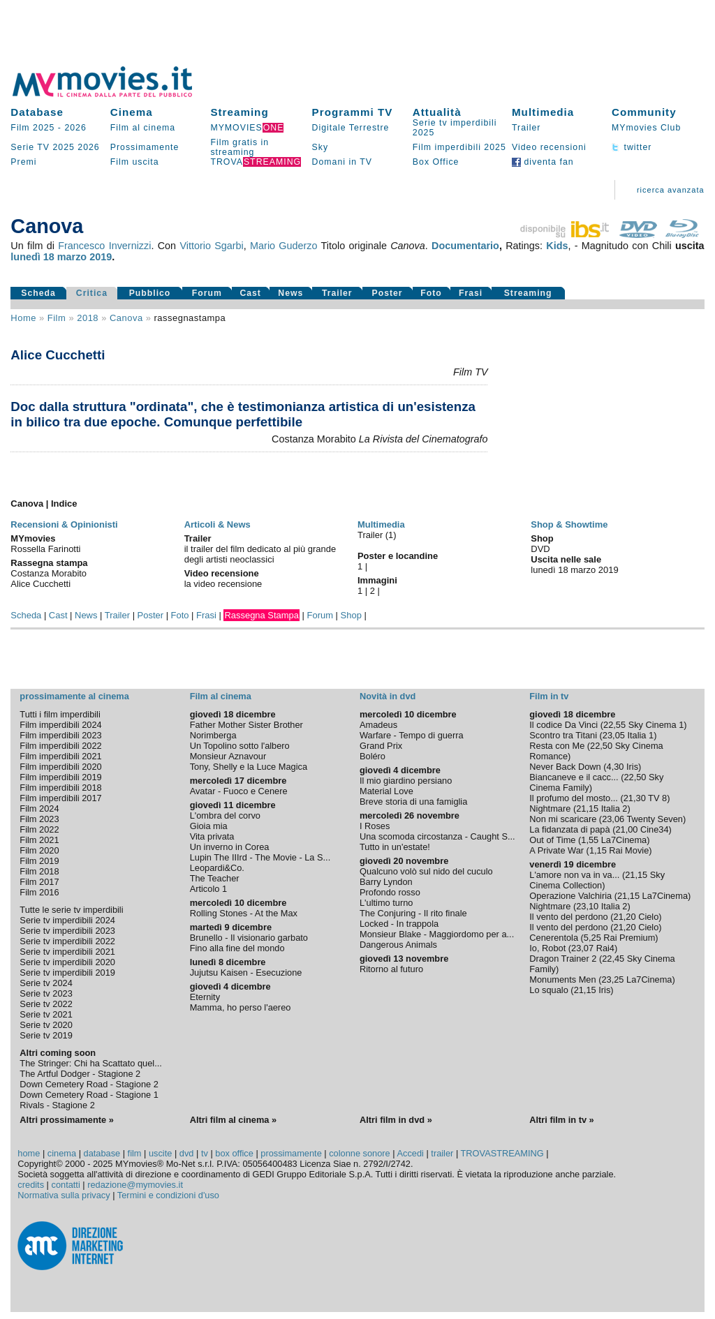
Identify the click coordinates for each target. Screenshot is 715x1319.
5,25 (592, 937)
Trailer (526, 128)
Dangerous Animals (398, 944)
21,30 (635, 798)
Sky (320, 147)
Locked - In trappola (399, 923)
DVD (540, 549)
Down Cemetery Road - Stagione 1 (89, 1094)
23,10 (587, 906)
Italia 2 (614, 808)
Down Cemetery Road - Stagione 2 (89, 1084)
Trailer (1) (377, 535)
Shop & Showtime (569, 524)
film (56, 318)
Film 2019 (39, 861)
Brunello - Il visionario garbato (249, 937)
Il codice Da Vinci (563, 725)
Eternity (205, 997)
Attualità (437, 112)
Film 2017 (39, 882)
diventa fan (543, 162)
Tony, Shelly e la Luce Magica (248, 766)
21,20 (625, 916)
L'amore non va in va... (574, 875)
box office (234, 1153)
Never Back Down (564, 766)
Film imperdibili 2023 (60, 735)
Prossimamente (144, 147)
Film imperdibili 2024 (60, 725)
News (290, 293)
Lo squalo (548, 990)
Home (23, 318)
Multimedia (543, 112)
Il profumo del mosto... (573, 798)
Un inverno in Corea (230, 847)
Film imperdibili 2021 (60, 756)
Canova (126, 318)
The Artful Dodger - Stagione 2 (80, 1073)
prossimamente (290, 1153)
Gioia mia (209, 826)
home (28, 1153)
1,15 (598, 850)
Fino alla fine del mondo (237, 948)
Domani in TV (342, 162)
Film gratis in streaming (239, 147)
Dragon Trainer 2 (562, 958)
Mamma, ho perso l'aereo (240, 1007)
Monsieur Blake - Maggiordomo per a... (437, 934)
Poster (387, 293)
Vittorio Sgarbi (211, 245)
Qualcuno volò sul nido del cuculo (426, 871)
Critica (92, 293)
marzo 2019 (84, 256)
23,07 (582, 948)
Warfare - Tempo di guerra (412, 735)
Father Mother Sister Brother (246, 725)
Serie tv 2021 (46, 1014)
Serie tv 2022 (46, 1004)
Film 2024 (39, 808)
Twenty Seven (655, 819)
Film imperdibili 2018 (60, 787)
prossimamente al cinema (74, 696)
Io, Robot (547, 948)
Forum (207, 293)
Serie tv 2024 (46, 983)
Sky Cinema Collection (597, 880)
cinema (61, 1153)
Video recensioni (549, 147)
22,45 (613, 958)
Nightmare (549, 808)
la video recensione (223, 584)
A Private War (556, 850)
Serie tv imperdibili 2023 (67, 930)
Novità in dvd (387, 696)
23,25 (612, 979)
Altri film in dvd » (396, 1120)
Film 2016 (39, 892)
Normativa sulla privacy (63, 1195)
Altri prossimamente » (66, 1120)
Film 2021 (39, 840)
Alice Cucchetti (57, 355)
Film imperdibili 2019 (60, 777)
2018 (87, 318)
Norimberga (213, 735)
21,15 (587, 808)
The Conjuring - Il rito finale (413, 913)
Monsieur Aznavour (228, 756)
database (102, 1153)
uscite (160, 1153)
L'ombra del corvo (225, 815)
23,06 (613, 819)
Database (37, 112)
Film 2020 (39, 850)
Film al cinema (142, 128)
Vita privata (212, 836)
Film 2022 (39, 829)
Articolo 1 (208, 889)
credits (30, 1184)
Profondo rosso (390, 892)
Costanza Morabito (48, 573)
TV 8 (657, 798)
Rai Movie (629, 850)
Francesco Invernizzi (104, 245)
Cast (250, 293)
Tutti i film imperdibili (60, 714)
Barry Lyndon (386, 882)
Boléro (372, 756)
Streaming (239, 112)
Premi (23, 162)
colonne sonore (359, 1153)
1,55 (589, 840)
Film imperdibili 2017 (60, 798)
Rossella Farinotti (45, 549)
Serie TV (30, 147)
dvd (186, 1153)
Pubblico (150, 293)
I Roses (375, 826)
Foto (431, 293)
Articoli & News (217, 524)
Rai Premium (629, 937)
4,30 (615, 766)
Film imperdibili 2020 (60, 766)
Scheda (38, 293)
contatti (66, 1184)
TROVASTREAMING (502, 1153)
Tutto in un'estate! (395, 847)
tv (204, 1153)
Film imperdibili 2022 (60, 745)
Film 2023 (39, 819)
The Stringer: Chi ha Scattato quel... (90, 1063)
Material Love (386, 791)
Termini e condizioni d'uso (168, 1195)
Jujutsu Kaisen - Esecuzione (246, 972)
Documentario (465, 245)
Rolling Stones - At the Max (243, 913)
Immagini (377, 580)
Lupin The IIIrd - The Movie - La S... (260, 857)
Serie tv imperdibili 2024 (67, 920)
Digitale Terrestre (351, 128)
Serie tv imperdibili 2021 (67, 951)
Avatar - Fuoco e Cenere (239, 791)
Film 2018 (39, 871)
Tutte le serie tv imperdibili (71, 909)
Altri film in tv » (561, 1120)
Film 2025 (32, 128)
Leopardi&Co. (217, 868)
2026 (75, 128)
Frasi (470, 293)
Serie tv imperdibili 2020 (67, 962)
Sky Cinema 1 (656, 725)
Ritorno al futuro (391, 969)
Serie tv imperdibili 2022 (67, 941)
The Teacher (214, 878)
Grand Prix (381, 745)
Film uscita (134, 162)
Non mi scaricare (562, 819)
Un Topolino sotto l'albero (240, 745)
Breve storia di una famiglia (413, 801)
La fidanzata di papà (569, 829)
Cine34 (654, 829)
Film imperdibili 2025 (459, 147)
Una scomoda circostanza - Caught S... (437, 836)
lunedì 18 (32, 256)
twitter (631, 147)
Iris (632, 766)
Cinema (131, 112)
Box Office (436, 162)
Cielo (648, 916)
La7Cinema (624, 840)
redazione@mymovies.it (135, 1184)
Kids (557, 245)
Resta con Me (556, 745)
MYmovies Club (646, 128)
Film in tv (548, 696)
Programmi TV (352, 112)
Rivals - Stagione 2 (57, 1105)
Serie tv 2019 (46, 1035)
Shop (351, 615)
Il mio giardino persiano (406, 780)
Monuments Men (562, 979)
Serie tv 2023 (46, 993)
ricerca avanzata (671, 190)
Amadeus (378, 725)
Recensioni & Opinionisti (63, 524)
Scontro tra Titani (563, 735)
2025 (63, 147)
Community (644, 112)
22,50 (601, 745)
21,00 (626, 829)
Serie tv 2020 (46, 1025)
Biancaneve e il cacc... (573, 777)
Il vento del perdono (568, 916)
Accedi (410, 1153)
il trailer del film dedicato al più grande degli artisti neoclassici (260, 554)
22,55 (614, 725)
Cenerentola (553, 937)
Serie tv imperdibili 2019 (67, 972)
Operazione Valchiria (570, 895)
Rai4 (605, 948)
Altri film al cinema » (233, 1120)
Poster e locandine (398, 556)
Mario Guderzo (283, 245)
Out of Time (552, 840)
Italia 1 (640, 735)
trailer (442, 1153)
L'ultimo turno (386, 902)
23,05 (614, 735)
